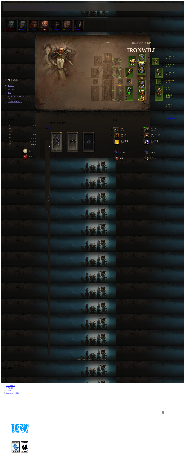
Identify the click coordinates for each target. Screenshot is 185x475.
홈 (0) (8, 93)
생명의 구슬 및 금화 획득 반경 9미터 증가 (17, 97)
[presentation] (11, 7)
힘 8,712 (9, 86)
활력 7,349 (9, 89)
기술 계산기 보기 (171, 118)
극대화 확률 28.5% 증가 (13, 102)
